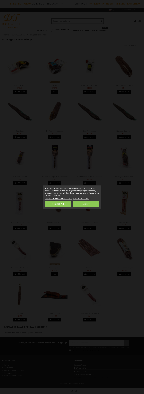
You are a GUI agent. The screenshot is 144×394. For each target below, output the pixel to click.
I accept (85, 204)
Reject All (58, 204)
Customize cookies (81, 198)
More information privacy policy (58, 198)
